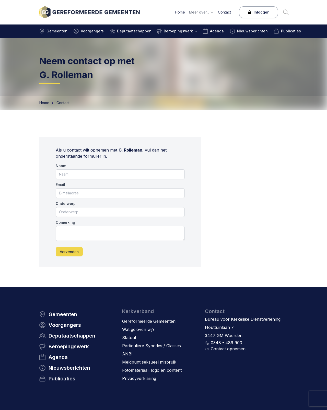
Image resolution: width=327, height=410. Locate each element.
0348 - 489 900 (226, 342)
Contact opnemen (228, 348)
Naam (61, 166)
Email (60, 184)
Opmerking (65, 222)
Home (44, 103)
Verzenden (69, 252)
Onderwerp (66, 203)
